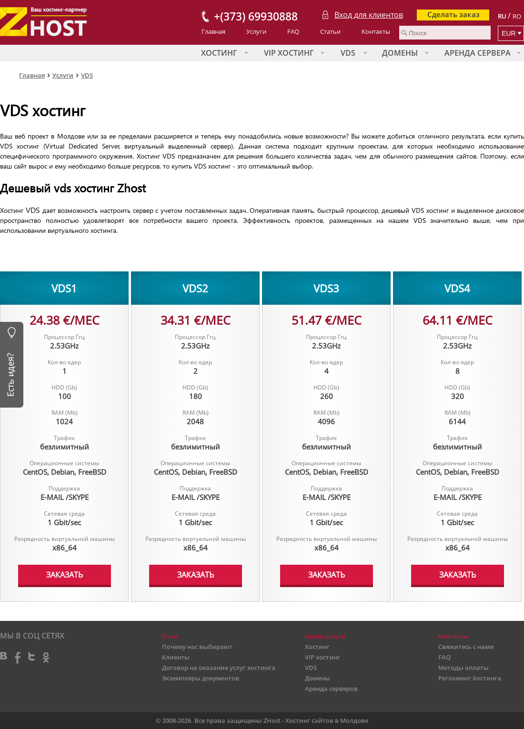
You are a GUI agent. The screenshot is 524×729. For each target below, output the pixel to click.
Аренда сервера (477, 53)
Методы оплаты (463, 667)
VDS (348, 53)
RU (502, 16)
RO (517, 16)
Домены (400, 53)
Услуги (256, 31)
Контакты (376, 31)
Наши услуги (325, 636)
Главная (213, 31)
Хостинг (219, 53)
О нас (170, 636)
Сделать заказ (453, 14)
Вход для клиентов (368, 15)
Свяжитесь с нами (466, 646)
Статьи (330, 31)
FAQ (293, 31)
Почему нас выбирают (197, 646)
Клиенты (176, 657)
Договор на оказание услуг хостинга (218, 667)
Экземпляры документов (200, 678)
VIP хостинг (289, 53)
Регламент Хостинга (469, 678)
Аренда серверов (331, 688)
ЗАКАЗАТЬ (64, 574)
